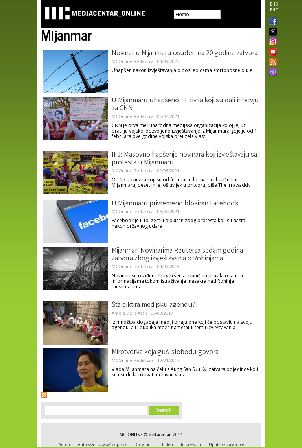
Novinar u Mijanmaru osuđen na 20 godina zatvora (185, 53)
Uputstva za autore (226, 444)
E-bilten (165, 444)
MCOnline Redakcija (133, 61)
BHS (274, 4)
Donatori (142, 444)
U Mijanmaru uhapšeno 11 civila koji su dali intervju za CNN (185, 105)
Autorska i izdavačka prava (102, 444)
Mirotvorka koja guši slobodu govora (165, 352)
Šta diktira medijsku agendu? (153, 305)
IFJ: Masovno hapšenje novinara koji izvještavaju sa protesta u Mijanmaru (184, 159)
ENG (274, 10)
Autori (64, 444)
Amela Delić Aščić (129, 313)
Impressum (191, 444)
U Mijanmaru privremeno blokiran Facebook (175, 204)
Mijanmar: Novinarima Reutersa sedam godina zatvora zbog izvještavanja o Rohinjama (177, 255)
